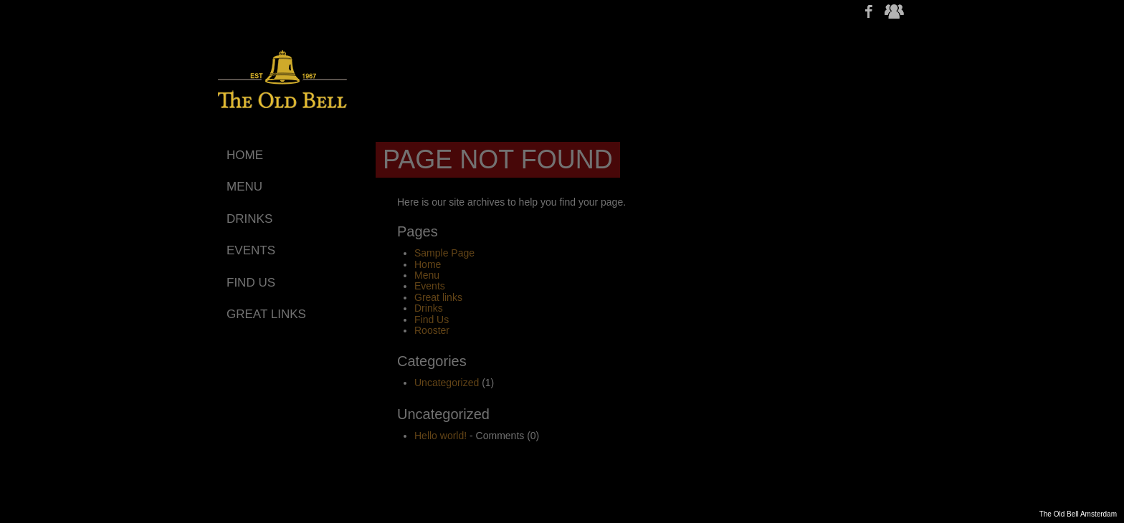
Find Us (431, 319)
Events (429, 286)
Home (427, 264)
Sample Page (444, 253)
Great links (438, 297)
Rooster (431, 330)
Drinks (428, 308)
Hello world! (440, 435)
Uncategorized (446, 382)
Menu (426, 275)
